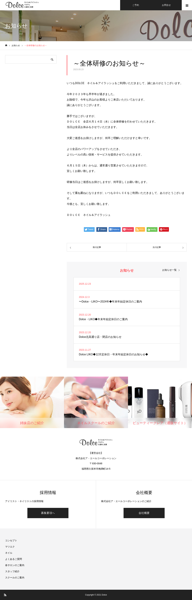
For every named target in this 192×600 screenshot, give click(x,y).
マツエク (10, 546)
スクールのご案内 (14, 577)
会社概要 (144, 512)
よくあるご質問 (13, 559)
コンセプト (11, 540)
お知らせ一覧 (169, 270)
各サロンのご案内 (14, 565)
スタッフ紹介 (12, 571)
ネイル (8, 552)
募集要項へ (48, 512)
